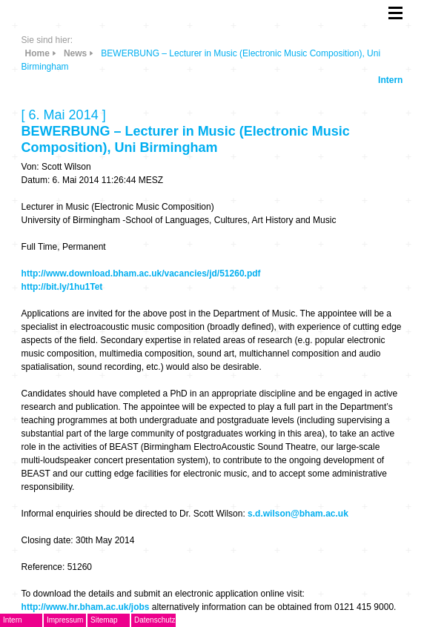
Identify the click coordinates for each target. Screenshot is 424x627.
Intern (390, 80)
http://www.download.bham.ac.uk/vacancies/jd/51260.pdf (141, 273)
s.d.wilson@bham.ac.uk (298, 513)
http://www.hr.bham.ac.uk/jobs (85, 607)
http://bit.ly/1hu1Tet (62, 287)
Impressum (65, 620)
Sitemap (104, 620)
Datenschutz (155, 620)
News (75, 53)
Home (37, 53)
